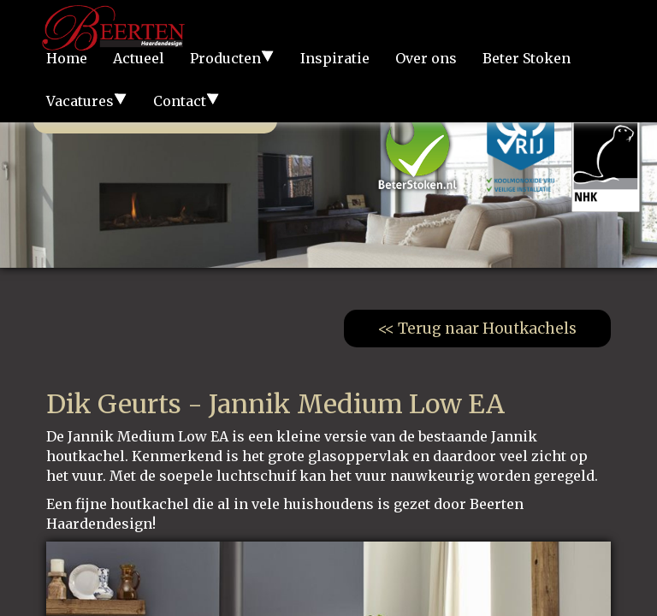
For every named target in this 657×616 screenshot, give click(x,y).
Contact (186, 101)
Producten (232, 58)
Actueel (138, 58)
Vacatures (86, 101)
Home (66, 58)
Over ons (426, 58)
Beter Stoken (526, 58)
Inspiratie (335, 58)
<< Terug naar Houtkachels (477, 328)
